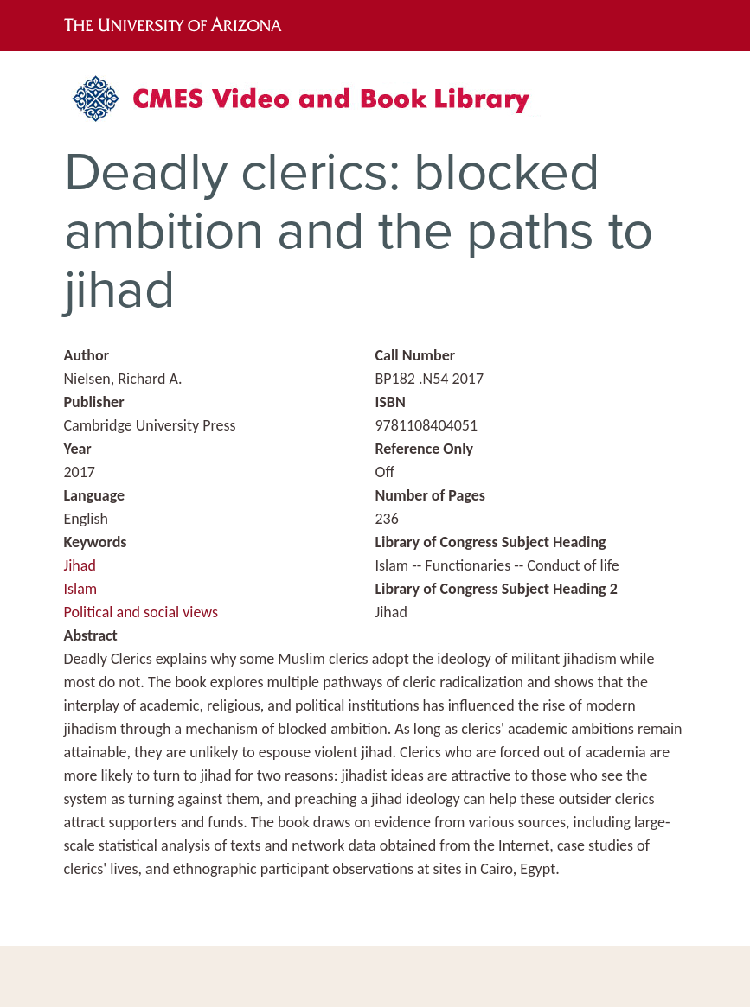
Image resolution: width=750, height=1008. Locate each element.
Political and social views (141, 612)
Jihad (80, 565)
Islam (81, 588)
